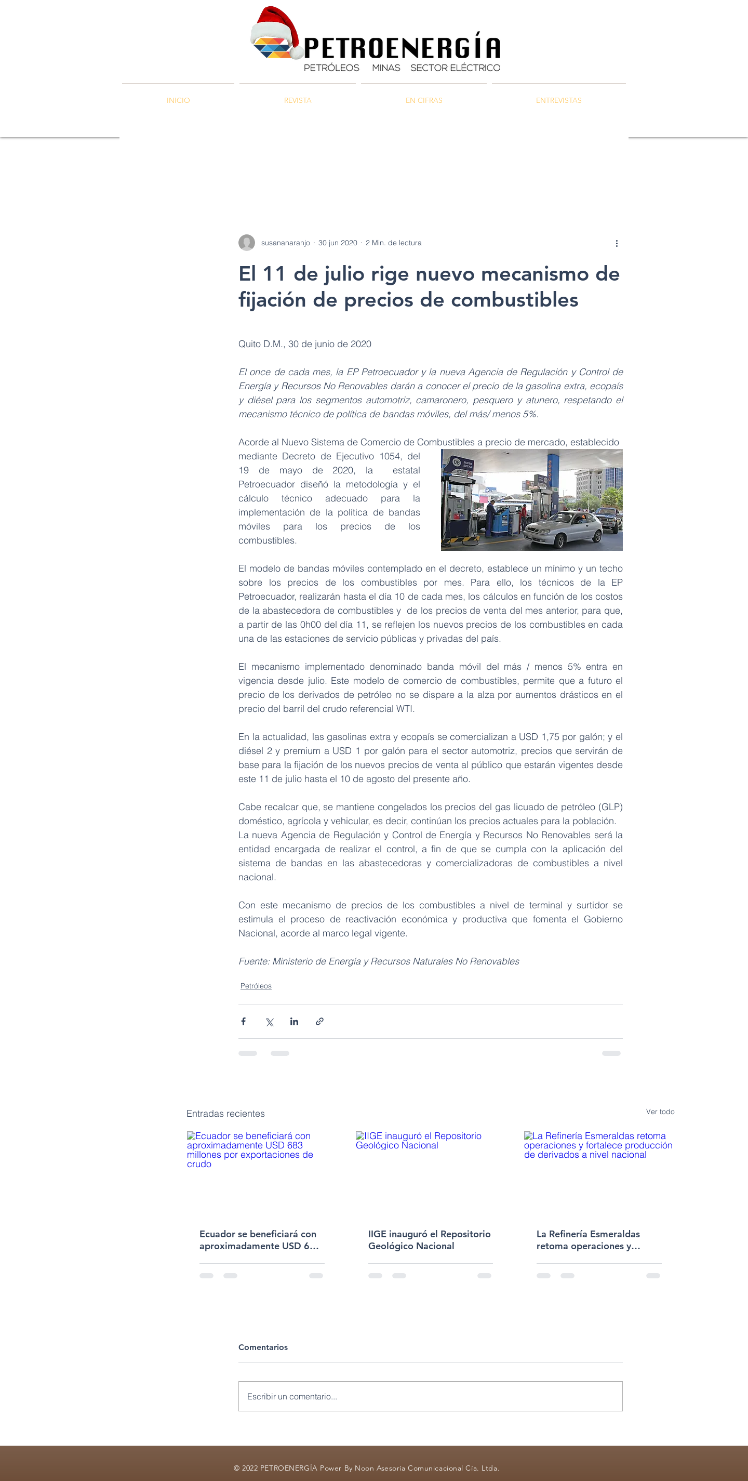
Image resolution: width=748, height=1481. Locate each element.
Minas (328, 172)
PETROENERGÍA (215, 172)
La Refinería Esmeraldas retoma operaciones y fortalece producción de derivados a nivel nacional (593, 1240)
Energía (373, 172)
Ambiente (423, 172)
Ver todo (660, 1111)
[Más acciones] (616, 242)
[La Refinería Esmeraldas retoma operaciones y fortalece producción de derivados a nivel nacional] (599, 1173)
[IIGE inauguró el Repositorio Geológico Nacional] (431, 1173)
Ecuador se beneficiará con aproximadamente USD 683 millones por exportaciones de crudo (260, 1240)
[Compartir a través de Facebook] (243, 1021)
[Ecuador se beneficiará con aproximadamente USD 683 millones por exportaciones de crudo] (262, 1173)
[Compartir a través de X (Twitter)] (269, 1021)
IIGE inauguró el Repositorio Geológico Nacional (429, 1240)
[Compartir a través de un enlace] (320, 1021)
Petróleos (282, 172)
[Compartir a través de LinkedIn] (294, 1021)
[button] (661, 171)
